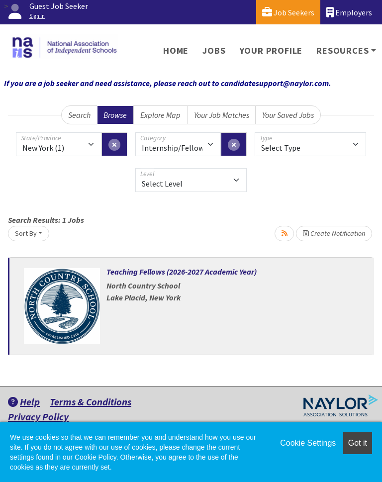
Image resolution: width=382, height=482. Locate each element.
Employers (349, 12)
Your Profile (271, 50)
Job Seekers (288, 12)
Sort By (26, 233)
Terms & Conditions (90, 401)
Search (79, 115)
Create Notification (334, 233)
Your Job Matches (221, 115)
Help (24, 401)
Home (176, 50)
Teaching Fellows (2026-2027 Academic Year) (181, 272)
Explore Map (160, 115)
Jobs (213, 50)
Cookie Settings (308, 443)
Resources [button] (342, 50)
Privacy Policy (38, 416)
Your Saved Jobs (288, 115)
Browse (115, 115)
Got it (357, 443)
